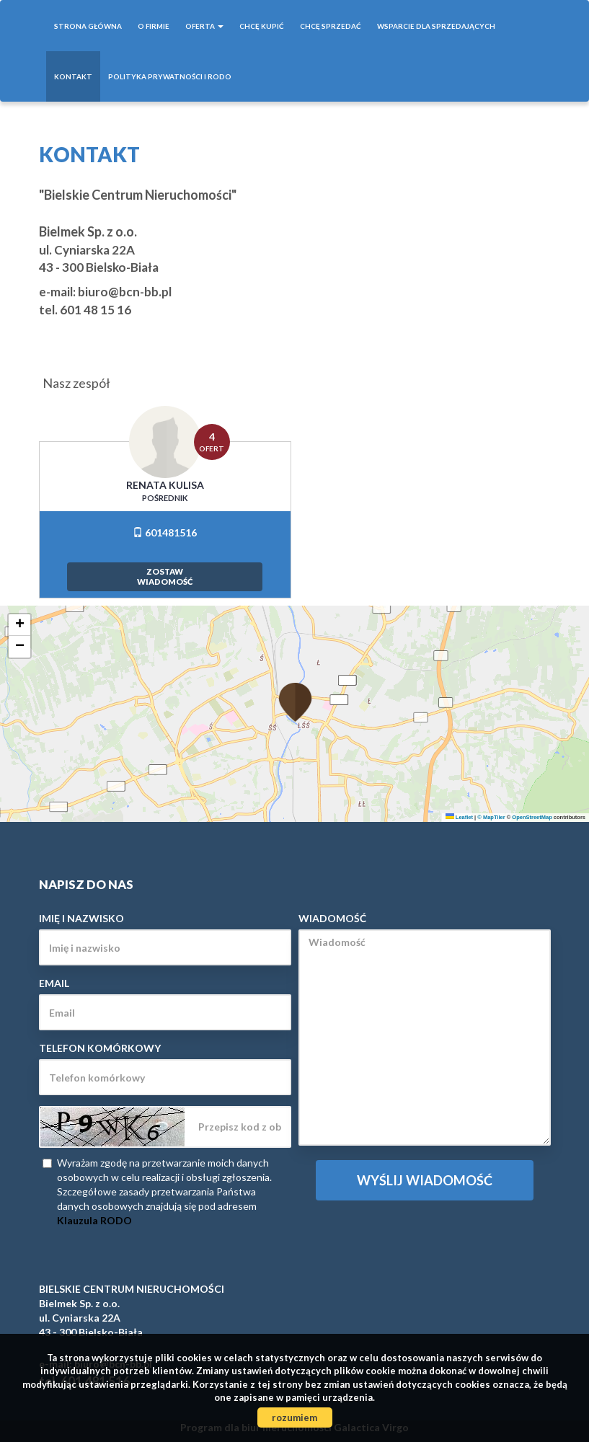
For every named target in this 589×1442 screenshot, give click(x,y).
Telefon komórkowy (100, 1048)
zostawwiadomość (164, 576)
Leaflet (459, 817)
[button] (295, 693)
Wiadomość (332, 918)
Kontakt (73, 76)
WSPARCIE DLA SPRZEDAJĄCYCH (436, 26)
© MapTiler (491, 817)
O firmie (153, 26)
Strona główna (88, 26)
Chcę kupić (261, 26)
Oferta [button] (204, 26)
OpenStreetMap (532, 817)
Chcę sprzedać (330, 26)
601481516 (165, 532)
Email (54, 983)
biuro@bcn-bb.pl (125, 291)
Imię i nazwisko (81, 918)
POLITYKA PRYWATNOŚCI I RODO (169, 76)
